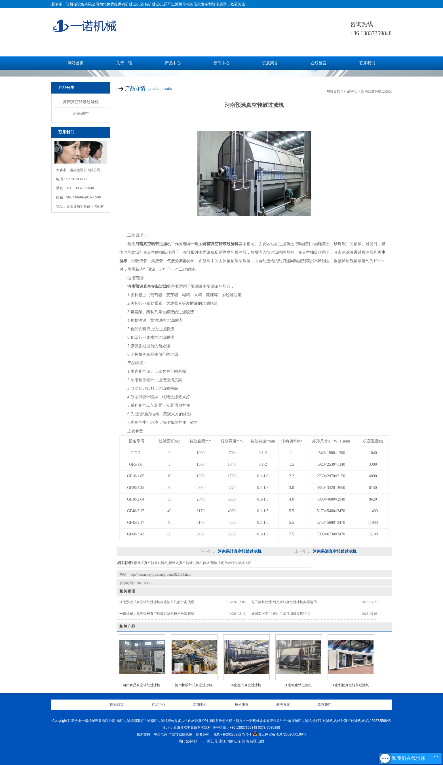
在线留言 (318, 63)
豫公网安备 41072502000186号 (279, 734)
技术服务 (241, 705)
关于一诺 (124, 63)
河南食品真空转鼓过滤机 (141, 685)
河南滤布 (81, 113)
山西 (261, 741)
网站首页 (76, 63)
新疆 (253, 741)
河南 (245, 741)
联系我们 (367, 63)
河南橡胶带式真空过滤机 (193, 685)
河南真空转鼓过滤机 (81, 101)
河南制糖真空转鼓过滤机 (350, 685)
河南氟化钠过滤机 (298, 685)
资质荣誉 (270, 63)
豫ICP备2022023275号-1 (232, 734)
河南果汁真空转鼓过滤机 (239, 551)
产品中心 (173, 63)
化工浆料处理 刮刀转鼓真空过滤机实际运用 (284, 602)
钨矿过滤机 (130, 4)
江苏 (214, 741)
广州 (206, 741)
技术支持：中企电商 (152, 734)
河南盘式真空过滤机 (246, 685)
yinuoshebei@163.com (83, 197)
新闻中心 (221, 63)
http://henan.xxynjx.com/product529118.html (160, 575)
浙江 (222, 741)
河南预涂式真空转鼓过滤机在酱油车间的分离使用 (156, 602)
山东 (237, 741)
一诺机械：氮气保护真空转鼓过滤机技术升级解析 (156, 614)
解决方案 (283, 705)
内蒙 (230, 741)
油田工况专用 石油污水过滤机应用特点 (280, 614)
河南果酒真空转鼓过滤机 (334, 551)
